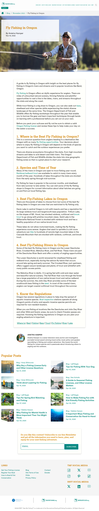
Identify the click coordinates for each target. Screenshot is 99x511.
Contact (48, 470)
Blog (89, 5)
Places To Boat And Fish (81, 5)
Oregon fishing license (27, 126)
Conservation (6, 477)
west (47, 283)
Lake (70, 323)
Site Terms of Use (32, 472)
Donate (47, 472)
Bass (42, 323)
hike (32, 232)
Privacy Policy (31, 477)
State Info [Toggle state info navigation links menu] (38, 5)
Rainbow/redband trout (27, 173)
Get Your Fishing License (68, 5)
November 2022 (19, 13)
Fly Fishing (56, 323)
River (64, 323)
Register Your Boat (57, 5)
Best (29, 323)
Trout (47, 323)
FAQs (28, 475)
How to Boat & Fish (8, 475)
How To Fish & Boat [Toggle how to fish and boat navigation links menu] (46, 5)
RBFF (92, 5)
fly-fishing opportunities (47, 142)
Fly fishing (21, 93)
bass (79, 106)
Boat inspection (47, 300)
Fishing (35, 323)
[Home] (3, 13)
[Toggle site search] (96, 5)
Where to (21, 323)
